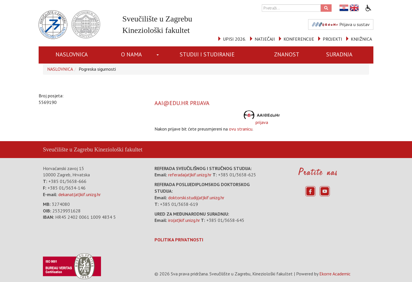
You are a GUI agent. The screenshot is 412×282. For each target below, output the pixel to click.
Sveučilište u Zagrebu (68, 149)
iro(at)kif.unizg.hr (184, 220)
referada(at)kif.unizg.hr (189, 175)
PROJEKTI (332, 39)
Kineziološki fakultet (118, 149)
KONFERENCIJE (299, 39)
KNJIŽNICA (361, 39)
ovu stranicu (240, 129)
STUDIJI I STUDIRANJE (207, 54)
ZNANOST (286, 54)
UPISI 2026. (234, 39)
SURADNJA (339, 54)
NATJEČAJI (265, 39)
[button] (158, 55)
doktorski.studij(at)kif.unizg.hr (196, 197)
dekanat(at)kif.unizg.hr (79, 194)
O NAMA (131, 54)
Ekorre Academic (334, 274)
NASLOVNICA (72, 54)
